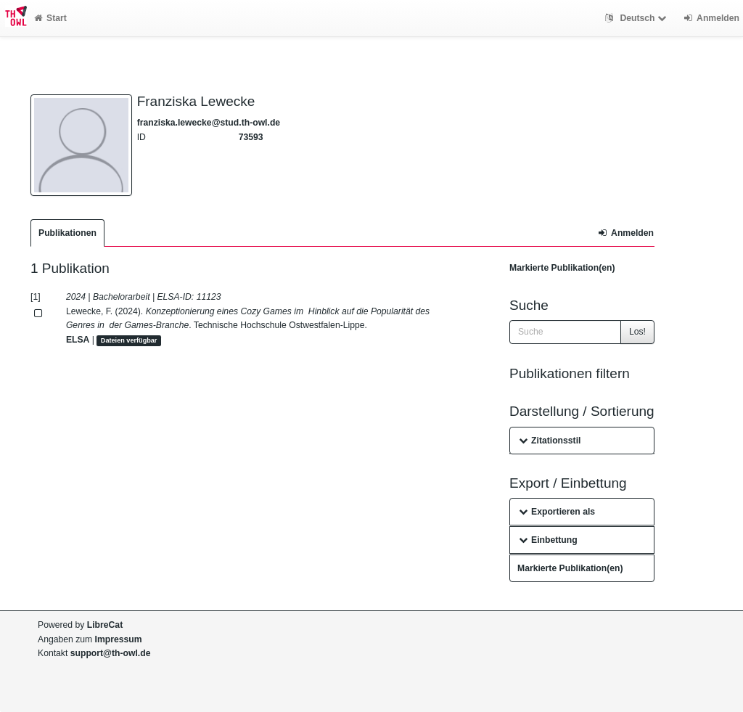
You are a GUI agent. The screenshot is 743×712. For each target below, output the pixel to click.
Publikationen (67, 233)
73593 (251, 137)
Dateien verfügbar (129, 340)
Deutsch (637, 18)
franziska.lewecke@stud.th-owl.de (208, 123)
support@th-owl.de (110, 653)
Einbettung (548, 540)
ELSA (78, 340)
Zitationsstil (549, 440)
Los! (637, 332)
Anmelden (626, 233)
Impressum (118, 639)
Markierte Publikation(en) (562, 268)
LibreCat (105, 625)
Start (50, 18)
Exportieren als (557, 512)
